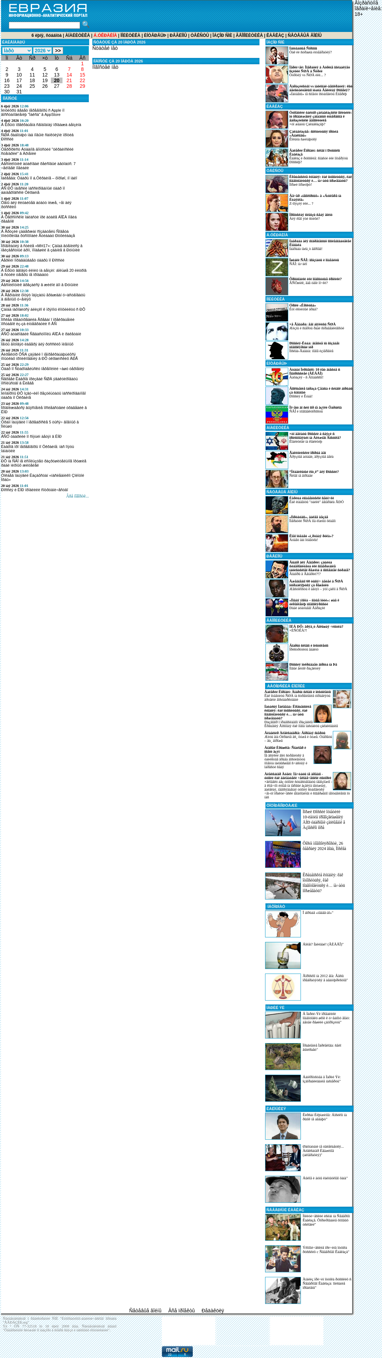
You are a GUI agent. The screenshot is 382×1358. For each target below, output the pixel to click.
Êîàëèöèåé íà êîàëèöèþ (303, 441)
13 (57, 75)
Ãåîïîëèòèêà (249, 35)
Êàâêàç (275, 35)
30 (7, 91)
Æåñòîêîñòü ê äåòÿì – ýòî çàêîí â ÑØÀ (306, 588)
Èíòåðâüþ (155, 35)
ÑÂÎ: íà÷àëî (302, 267)
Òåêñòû (200, 35)
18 (32, 80)
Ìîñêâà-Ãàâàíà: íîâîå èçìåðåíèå (302, 350)
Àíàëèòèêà (77, 35)
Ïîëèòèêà (130, 35)
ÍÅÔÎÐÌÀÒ (275, 906)
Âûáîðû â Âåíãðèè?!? (307, 569)
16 (7, 80)
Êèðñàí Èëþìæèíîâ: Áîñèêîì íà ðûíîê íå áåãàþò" (325, 1117)
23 (7, 86)
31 (19, 91)
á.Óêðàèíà (277, 235)
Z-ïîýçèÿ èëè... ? (303, 203)
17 (19, 80)
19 (45, 80)
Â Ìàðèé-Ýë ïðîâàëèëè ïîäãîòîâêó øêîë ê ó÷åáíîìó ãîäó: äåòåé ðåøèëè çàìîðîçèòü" (326, 1017)
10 (19, 75)
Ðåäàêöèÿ (213, 1310)
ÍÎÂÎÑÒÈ (10, 98)
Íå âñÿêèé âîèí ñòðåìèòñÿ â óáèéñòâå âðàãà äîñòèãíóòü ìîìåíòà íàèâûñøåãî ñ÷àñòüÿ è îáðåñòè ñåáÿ (285, 757)
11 (32, 75)
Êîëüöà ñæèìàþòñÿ (301, 139)
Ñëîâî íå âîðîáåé (302, 479)
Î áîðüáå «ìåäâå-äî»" (318, 912)
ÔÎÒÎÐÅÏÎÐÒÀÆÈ (281, 805)
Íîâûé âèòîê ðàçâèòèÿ (301, 671)
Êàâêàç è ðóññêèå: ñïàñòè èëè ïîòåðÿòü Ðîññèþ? (306, 158)
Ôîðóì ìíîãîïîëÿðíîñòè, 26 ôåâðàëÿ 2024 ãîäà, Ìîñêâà (324, 846)
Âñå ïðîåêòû (181, 1310)
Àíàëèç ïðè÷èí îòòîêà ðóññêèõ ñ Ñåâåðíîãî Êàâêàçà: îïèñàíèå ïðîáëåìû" (327, 1283)
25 (32, 86)
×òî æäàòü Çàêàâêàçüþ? (308, 120)
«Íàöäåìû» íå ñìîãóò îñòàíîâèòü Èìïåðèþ (309, 93)
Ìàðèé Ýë (275, 1008)
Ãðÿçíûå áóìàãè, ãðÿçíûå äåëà (299, 460)
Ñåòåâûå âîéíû (305, 35)
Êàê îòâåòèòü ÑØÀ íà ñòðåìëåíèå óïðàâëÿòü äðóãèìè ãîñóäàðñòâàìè (297, 695)
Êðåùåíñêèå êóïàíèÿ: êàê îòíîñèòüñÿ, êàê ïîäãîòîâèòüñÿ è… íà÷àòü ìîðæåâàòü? (324, 882)
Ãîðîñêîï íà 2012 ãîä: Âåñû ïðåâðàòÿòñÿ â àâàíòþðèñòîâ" (325, 978)
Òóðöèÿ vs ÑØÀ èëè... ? (307, 74)
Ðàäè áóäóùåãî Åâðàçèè (302, 607)
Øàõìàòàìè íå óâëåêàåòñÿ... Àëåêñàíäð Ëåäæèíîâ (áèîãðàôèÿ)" (323, 1150)
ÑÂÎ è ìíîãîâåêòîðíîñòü (303, 415)
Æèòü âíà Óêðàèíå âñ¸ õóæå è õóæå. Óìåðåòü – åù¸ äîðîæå (298, 737)
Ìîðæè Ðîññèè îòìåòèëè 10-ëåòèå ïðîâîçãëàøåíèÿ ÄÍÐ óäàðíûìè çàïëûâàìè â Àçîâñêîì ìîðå (324, 819)
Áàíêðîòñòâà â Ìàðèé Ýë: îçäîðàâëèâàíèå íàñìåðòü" (322, 1079)
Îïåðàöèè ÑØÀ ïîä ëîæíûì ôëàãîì (300, 524)
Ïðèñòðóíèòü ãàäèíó (296, 653)
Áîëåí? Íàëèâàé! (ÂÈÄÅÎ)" (323, 944)
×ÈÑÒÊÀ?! (304, 634)
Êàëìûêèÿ (276, 1109)
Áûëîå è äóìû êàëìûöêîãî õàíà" (325, 1178)
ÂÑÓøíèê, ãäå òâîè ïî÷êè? (303, 286)
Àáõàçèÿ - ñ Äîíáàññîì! (302, 377)
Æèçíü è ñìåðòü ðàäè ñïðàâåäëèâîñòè (304, 331)
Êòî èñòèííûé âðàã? (291, 312)
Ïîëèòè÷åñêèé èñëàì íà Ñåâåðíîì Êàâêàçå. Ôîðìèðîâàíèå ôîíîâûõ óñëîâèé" (326, 1220)
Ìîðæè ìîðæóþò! (308, 184)
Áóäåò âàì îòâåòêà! (299, 543)
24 (19, 86)
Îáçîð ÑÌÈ (222, 35)
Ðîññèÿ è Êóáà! (309, 396)
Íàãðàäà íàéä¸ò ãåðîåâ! (308, 248)
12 (45, 75)
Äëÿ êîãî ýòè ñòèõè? (298, 222)
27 (57, 86)
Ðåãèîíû (178, 35)
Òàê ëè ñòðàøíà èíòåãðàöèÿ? (298, 55)
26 (45, 86)
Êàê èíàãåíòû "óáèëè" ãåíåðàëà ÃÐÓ (304, 505)
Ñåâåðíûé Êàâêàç (285, 1210)
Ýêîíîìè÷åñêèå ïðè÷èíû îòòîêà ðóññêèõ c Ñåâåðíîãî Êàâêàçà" (326, 1249)
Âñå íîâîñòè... (77, 496)
